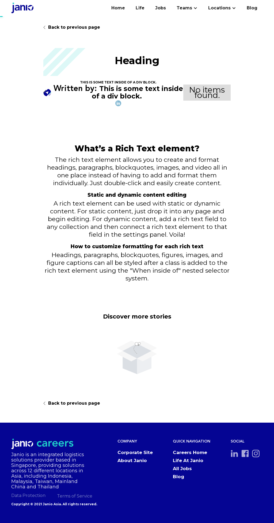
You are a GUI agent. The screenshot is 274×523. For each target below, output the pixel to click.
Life (140, 7)
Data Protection (28, 495)
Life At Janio (188, 460)
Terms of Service (74, 496)
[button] (187, 8)
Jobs (160, 7)
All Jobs (182, 468)
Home (118, 7)
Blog (252, 7)
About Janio (132, 460)
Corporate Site (135, 452)
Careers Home (190, 452)
